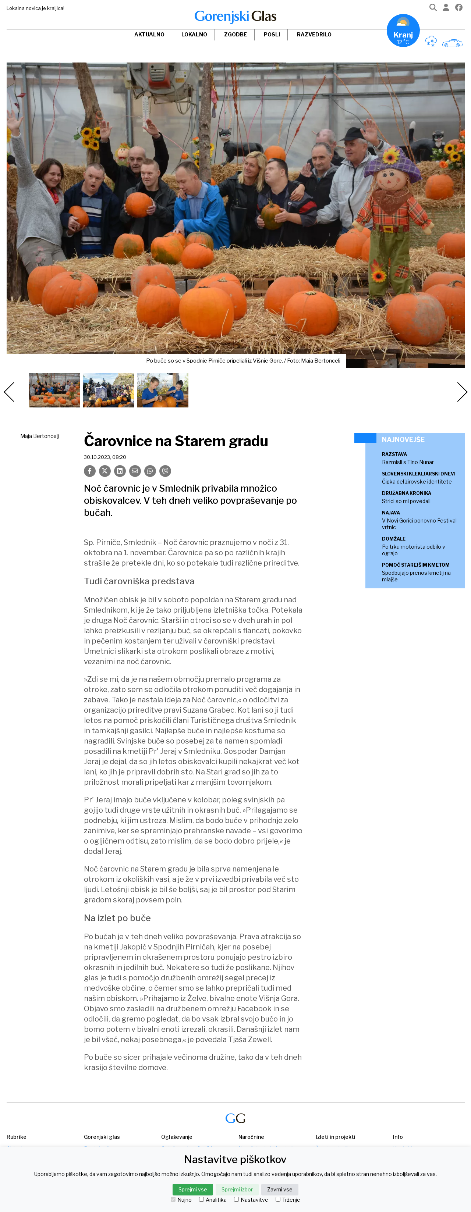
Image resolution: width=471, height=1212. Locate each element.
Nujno (181, 1200)
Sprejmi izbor (237, 1189)
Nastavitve (251, 1200)
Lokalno (194, 34)
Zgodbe (235, 34)
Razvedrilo (314, 34)
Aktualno (149, 34)
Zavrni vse (280, 1189)
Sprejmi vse (192, 1189)
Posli (272, 34)
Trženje (288, 1200)
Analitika (213, 1200)
